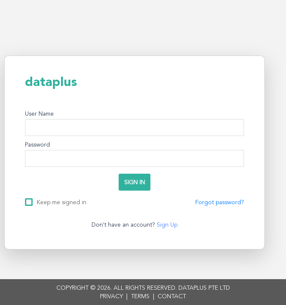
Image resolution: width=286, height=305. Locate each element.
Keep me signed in (61, 201)
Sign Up (167, 225)
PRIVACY (111, 296)
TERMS (140, 296)
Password (37, 145)
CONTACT (172, 296)
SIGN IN (134, 183)
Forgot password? (219, 202)
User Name (39, 114)
